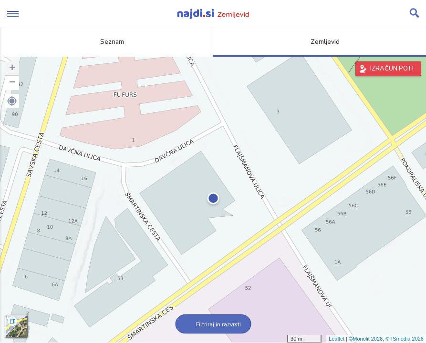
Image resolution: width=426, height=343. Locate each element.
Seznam (106, 41)
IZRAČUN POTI (392, 68)
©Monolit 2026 (366, 339)
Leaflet (336, 339)
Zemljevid (320, 41)
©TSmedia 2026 (404, 339)
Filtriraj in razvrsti (213, 324)
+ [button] (12, 68)
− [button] (12, 83)
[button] (12, 101)
